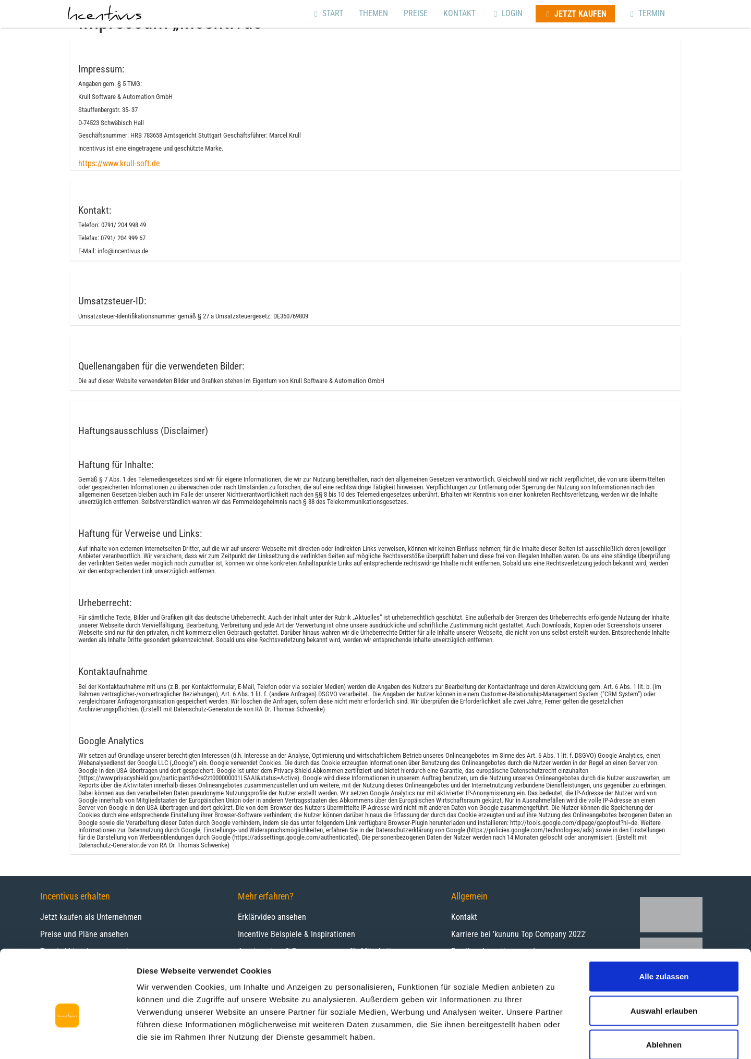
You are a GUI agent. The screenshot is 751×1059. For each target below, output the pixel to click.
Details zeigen (554, 1038)
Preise (416, 13)
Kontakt (459, 13)
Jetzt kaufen (575, 14)
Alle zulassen (663, 922)
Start (327, 13)
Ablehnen (664, 990)
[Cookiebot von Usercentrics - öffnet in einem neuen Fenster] (67, 1038)
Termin (646, 13)
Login (507, 13)
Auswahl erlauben (664, 956)
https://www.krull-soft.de (119, 163)
